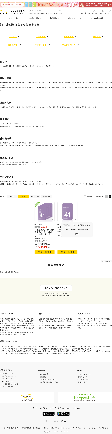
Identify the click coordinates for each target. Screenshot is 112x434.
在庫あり (89, 196)
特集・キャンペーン (74, 18)
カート (109, 12)
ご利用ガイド (102, 12)
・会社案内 (42, 374)
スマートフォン (52, 421)
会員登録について (7, 373)
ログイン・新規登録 (85, 12)
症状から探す (15, 18)
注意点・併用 (40, 45)
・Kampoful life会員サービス (47, 379)
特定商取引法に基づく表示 (31, 428)
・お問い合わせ (82, 382)
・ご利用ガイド (82, 377)
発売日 (24, 196)
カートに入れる (44, 252)
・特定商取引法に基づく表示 (48, 382)
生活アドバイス (69, 45)
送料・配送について (8, 379)
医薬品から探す (35, 18)
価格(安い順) (35, 196)
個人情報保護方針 (9, 428)
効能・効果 (69, 37)
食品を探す (54, 18)
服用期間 (97, 37)
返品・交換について (8, 381)
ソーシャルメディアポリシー (73, 428)
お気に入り (94, 12)
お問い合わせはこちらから (56, 288)
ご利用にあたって (7, 386)
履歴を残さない (106, 261)
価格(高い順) (46, 196)
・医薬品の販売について (85, 374)
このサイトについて (50, 428)
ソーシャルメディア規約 (97, 428)
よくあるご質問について (9, 384)
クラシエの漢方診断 (96, 18)
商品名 (12, 196)
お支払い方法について (8, 376)
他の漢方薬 (13, 45)
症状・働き (41, 37)
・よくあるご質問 (82, 379)
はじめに (13, 37)
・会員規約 (42, 377)
